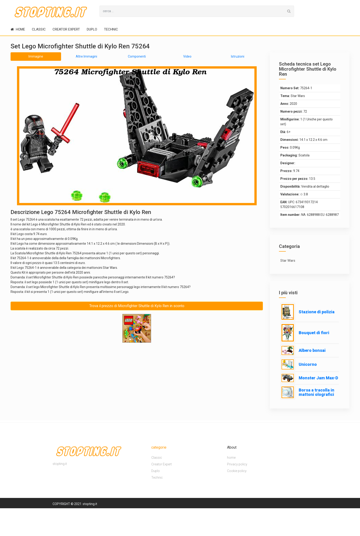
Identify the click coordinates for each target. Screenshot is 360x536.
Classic (39, 29)
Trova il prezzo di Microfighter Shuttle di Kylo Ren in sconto (136, 306)
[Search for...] (191, 11)
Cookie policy (237, 471)
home (18, 29)
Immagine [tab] (35, 56)
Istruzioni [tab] (237, 56)
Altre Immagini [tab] (86, 56)
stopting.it (90, 504)
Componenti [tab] (137, 56)
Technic (111, 29)
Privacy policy (237, 464)
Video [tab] (187, 56)
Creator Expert (66, 29)
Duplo (92, 29)
